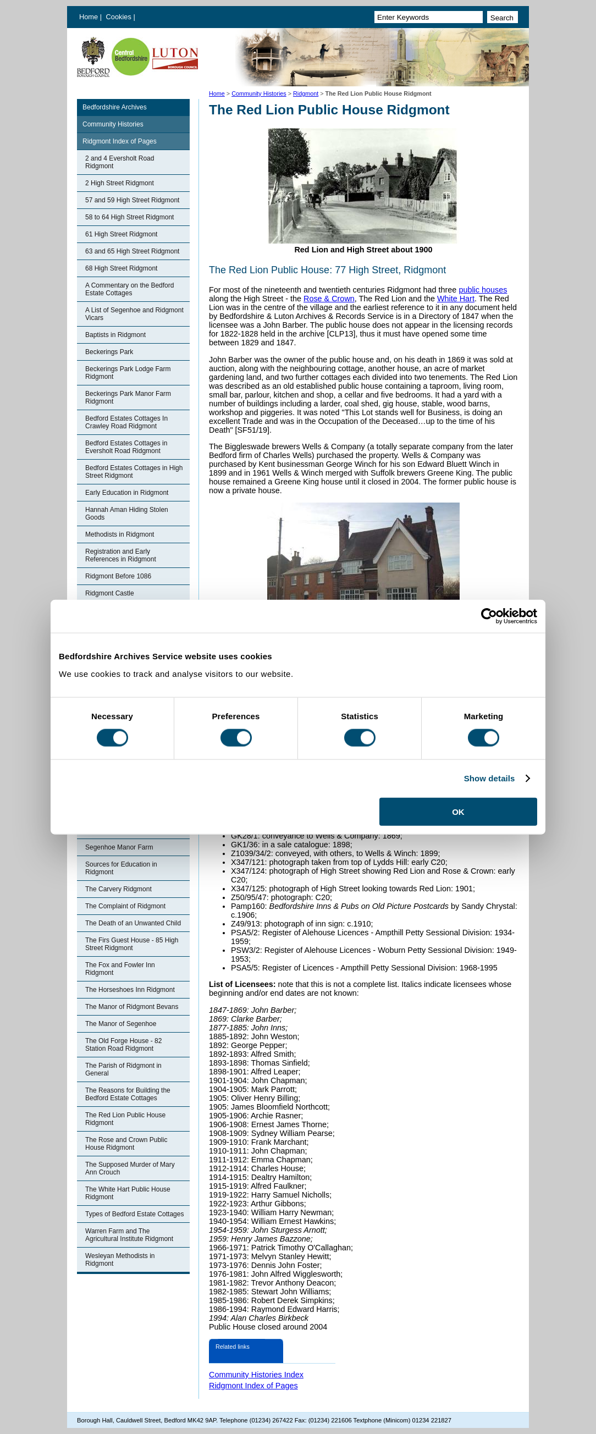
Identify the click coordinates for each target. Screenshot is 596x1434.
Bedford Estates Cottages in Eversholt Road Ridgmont (126, 447)
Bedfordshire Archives (114, 107)
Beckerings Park (109, 352)
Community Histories (258, 93)
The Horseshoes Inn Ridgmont (130, 990)
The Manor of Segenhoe (120, 1024)
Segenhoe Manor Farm (119, 847)
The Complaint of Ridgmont (125, 906)
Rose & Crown (329, 298)
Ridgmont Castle (109, 593)
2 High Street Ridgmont (119, 183)
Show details (489, 778)
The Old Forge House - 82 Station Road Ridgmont (123, 1044)
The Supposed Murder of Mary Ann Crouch (130, 1168)
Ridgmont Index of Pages (119, 141)
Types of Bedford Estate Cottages (134, 1214)
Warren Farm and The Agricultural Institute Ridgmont (129, 1235)
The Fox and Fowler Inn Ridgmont (120, 969)
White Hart (455, 298)
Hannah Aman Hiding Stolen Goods (126, 513)
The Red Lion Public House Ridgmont (125, 1119)
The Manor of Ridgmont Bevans (131, 1007)
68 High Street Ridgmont (121, 268)
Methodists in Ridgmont (119, 534)
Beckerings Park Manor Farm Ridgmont (128, 397)
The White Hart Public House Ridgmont (127, 1193)
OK (458, 811)
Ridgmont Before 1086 (118, 576)
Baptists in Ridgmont (115, 335)
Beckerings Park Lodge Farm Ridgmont (127, 372)
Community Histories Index (256, 1374)
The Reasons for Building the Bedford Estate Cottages (127, 1094)
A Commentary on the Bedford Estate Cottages (129, 289)
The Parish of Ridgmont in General (123, 1069)
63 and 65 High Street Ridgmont (132, 251)
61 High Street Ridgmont (121, 234)
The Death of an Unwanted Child (133, 923)
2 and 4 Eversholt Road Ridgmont (119, 162)
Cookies (120, 17)
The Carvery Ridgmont (118, 889)
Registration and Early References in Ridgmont (120, 555)
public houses (483, 289)
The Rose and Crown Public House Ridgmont (126, 1143)
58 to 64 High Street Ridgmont (129, 217)
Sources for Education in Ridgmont (121, 868)
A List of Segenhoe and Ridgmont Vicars (134, 314)
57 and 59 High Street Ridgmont (132, 200)
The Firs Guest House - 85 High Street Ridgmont (131, 944)
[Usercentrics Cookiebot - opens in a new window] (489, 616)
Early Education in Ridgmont (126, 493)
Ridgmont (305, 93)
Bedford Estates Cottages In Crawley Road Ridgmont (126, 422)
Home (88, 17)
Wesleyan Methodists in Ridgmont (120, 1259)
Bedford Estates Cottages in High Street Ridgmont (134, 471)
